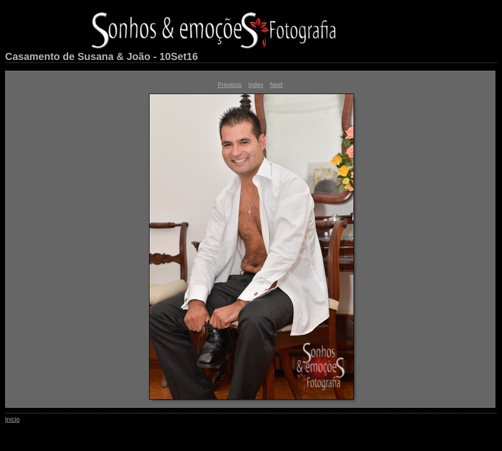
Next (276, 84)
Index (255, 84)
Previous (230, 84)
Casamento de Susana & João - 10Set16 (101, 56)
